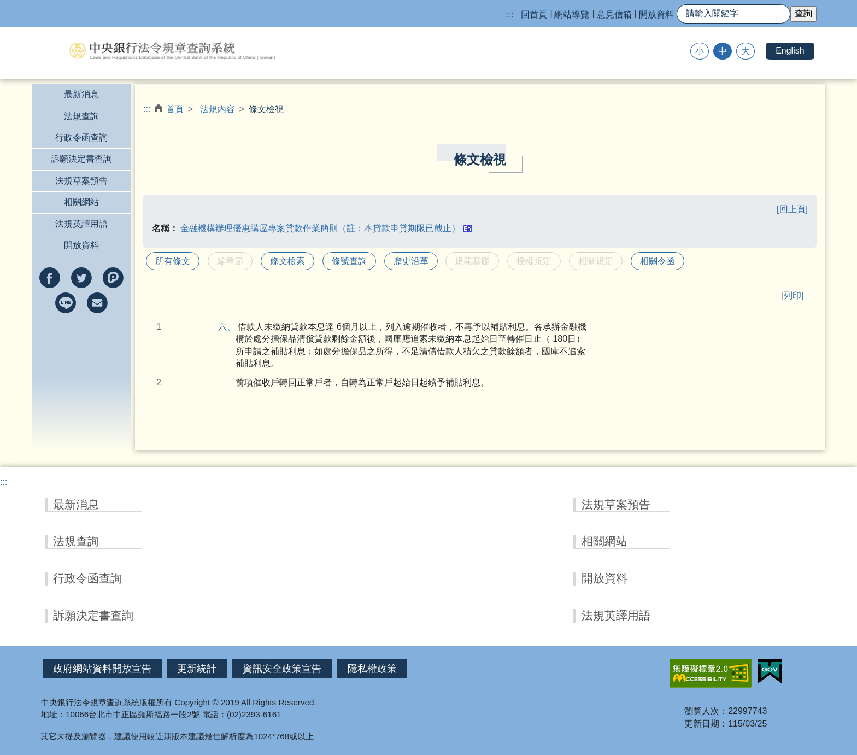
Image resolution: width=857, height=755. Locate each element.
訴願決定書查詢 (81, 158)
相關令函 (657, 261)
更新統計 (196, 668)
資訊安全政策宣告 (282, 668)
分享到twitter (81, 277)
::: (510, 14)
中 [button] (722, 51)
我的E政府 (770, 671)
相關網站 (81, 202)
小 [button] (699, 51)
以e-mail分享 (97, 302)
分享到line (65, 302)
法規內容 (217, 109)
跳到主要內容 (26, 5)
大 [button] (745, 51)
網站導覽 (571, 14)
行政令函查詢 (81, 137)
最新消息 (81, 94)
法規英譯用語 (81, 224)
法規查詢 (81, 116)
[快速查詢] (733, 14)
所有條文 (172, 261)
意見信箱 (614, 14)
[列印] (792, 295)
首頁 (175, 109)
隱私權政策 (372, 668)
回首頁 (534, 14)
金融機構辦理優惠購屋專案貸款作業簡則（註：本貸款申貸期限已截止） (320, 228)
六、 (231, 326)
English (790, 50)
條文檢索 (287, 261)
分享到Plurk (113, 277)
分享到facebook (49, 277)
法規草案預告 (81, 180)
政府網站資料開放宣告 (102, 668)
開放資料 (656, 14)
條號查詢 (349, 261)
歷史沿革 (411, 261)
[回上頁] (792, 209)
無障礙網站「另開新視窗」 (711, 673)
